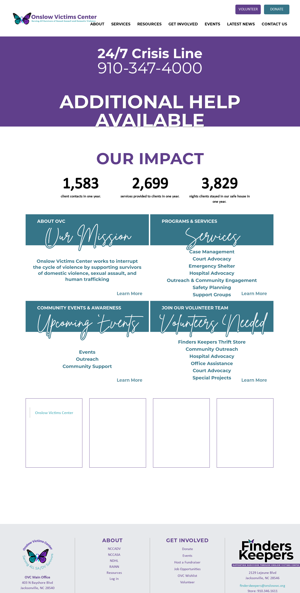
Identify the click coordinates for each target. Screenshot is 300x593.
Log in (114, 578)
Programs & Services (189, 221)
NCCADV (114, 548)
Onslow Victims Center (54, 412)
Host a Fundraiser (187, 562)
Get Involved (183, 24)
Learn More (129, 293)
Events (212, 24)
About (97, 24)
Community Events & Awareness (79, 308)
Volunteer (248, 9)
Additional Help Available (150, 111)
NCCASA (114, 554)
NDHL (114, 560)
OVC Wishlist (187, 575)
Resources (149, 24)
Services (120, 24)
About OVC (51, 221)
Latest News (241, 24)
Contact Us (274, 24)
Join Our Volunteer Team (195, 308)
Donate (276, 9)
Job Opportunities (187, 568)
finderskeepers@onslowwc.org (262, 585)
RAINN (114, 566)
